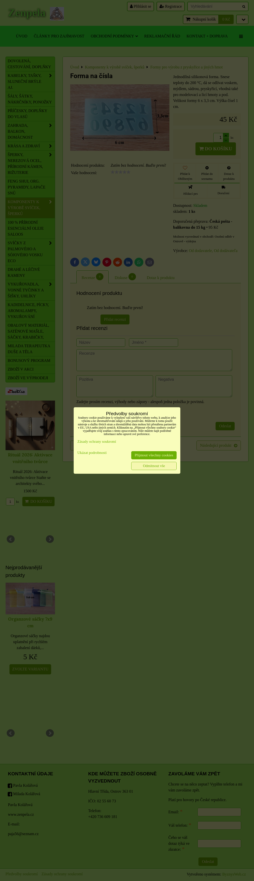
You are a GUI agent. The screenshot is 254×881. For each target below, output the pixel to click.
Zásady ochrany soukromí (96, 441)
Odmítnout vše (154, 466)
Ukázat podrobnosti (92, 453)
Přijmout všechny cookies (154, 455)
